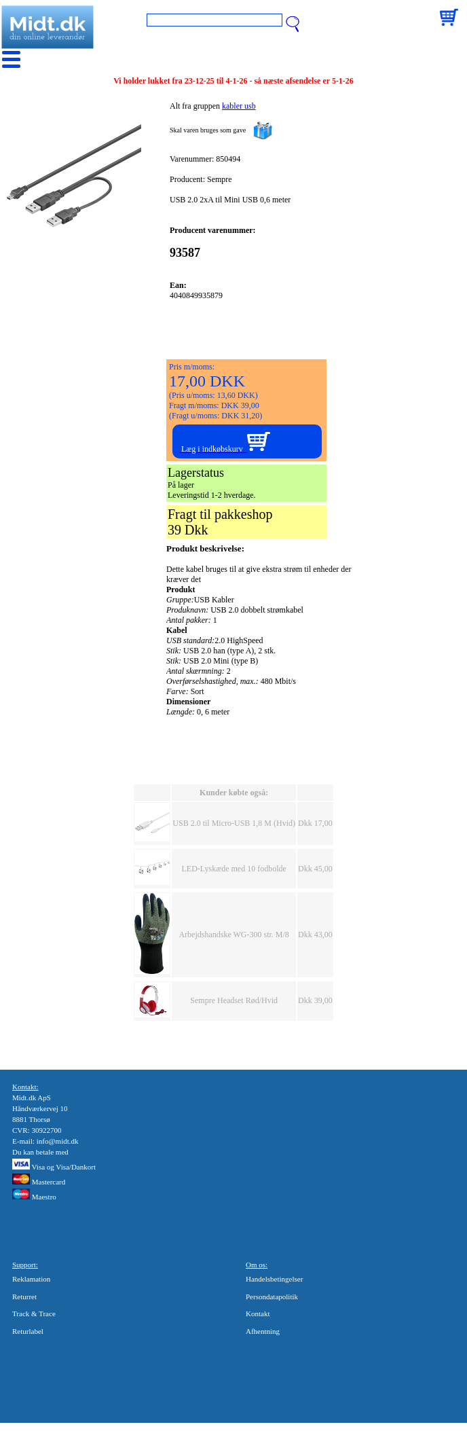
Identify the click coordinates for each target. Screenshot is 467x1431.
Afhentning (263, 1331)
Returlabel (27, 1331)
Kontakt (257, 1313)
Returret (24, 1296)
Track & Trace (34, 1313)
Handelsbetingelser (274, 1279)
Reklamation (31, 1279)
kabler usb (239, 106)
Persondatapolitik (272, 1296)
